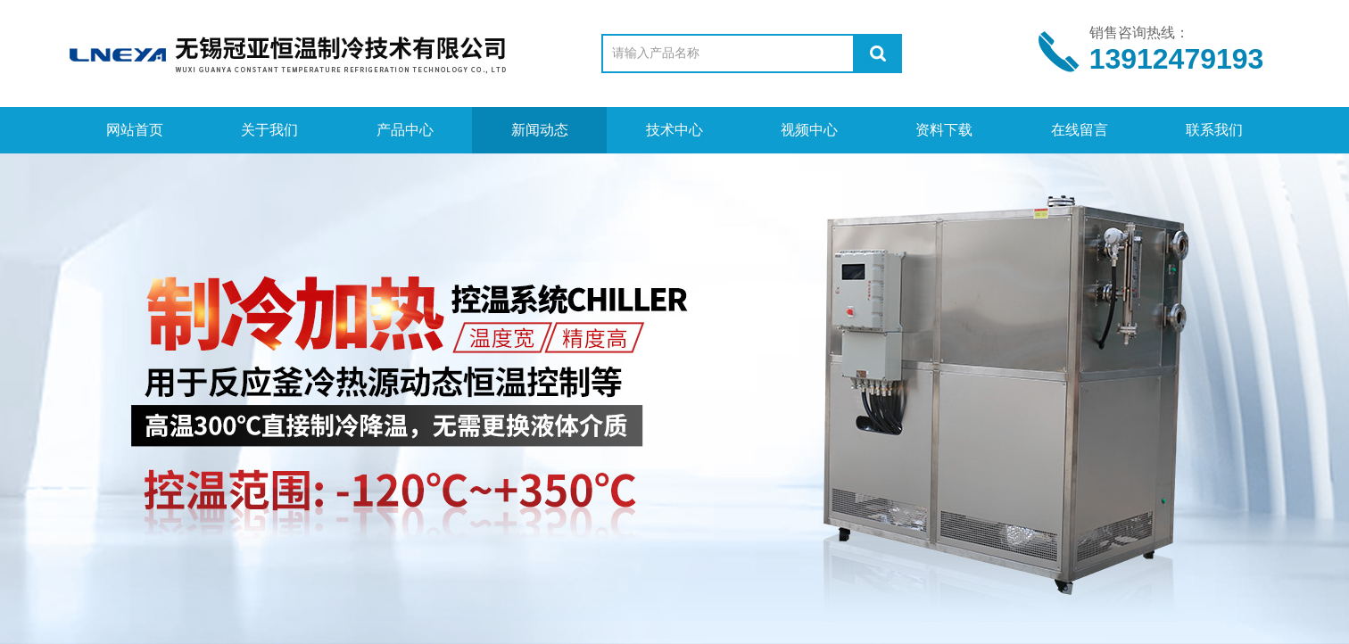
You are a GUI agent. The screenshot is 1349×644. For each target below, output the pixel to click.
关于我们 (269, 129)
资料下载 (943, 129)
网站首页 (134, 129)
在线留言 (1079, 129)
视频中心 (809, 129)
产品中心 (405, 129)
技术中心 (674, 129)
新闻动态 (539, 129)
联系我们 (1214, 129)
